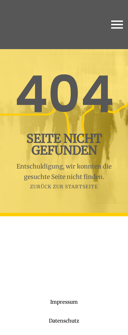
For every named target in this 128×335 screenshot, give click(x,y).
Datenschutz (64, 321)
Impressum (64, 302)
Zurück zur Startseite (64, 187)
